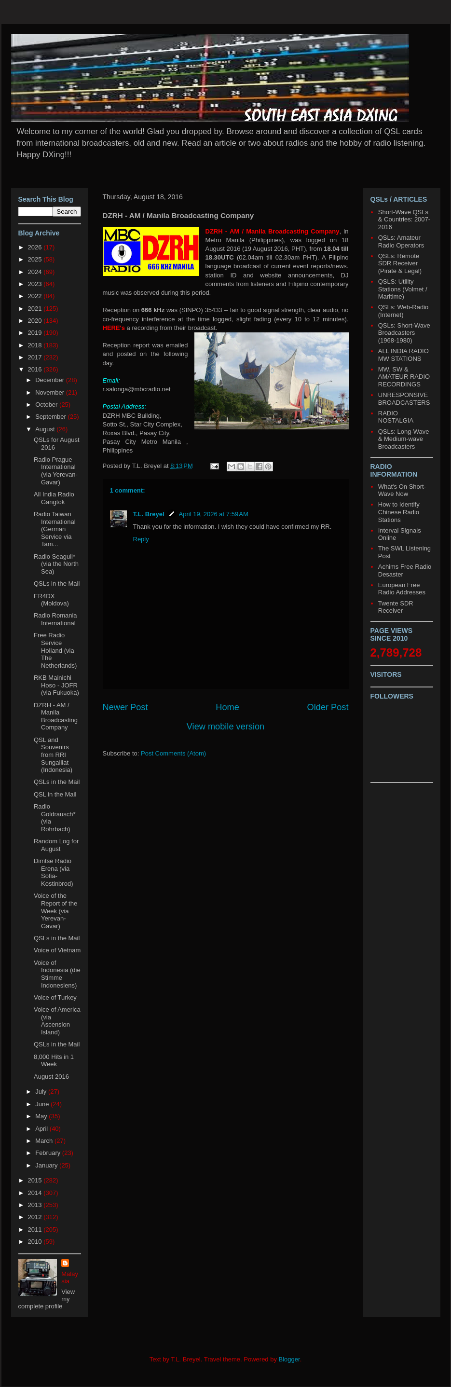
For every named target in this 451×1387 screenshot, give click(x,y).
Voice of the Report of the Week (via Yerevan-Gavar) (55, 910)
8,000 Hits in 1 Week (54, 1060)
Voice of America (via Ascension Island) (57, 1021)
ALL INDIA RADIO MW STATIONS (403, 354)
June (43, 1104)
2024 (36, 271)
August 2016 (51, 1076)
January (47, 1165)
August (45, 429)
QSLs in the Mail (57, 583)
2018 (36, 345)
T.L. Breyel (148, 514)
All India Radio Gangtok (54, 498)
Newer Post (125, 707)
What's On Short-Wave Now (402, 490)
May (42, 1116)
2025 (36, 259)
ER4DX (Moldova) (51, 599)
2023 (36, 284)
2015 (36, 1180)
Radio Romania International (55, 619)
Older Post (328, 707)
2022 (36, 296)
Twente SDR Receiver (395, 607)
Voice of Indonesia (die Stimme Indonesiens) (57, 974)
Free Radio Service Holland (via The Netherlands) (55, 650)
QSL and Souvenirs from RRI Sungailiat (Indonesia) (53, 754)
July (41, 1091)
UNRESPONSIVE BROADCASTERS (404, 398)
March (45, 1140)
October (47, 404)
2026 (36, 247)
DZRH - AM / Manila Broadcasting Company (56, 716)
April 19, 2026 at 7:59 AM (213, 514)
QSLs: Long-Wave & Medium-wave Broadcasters (403, 439)
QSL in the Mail (55, 794)
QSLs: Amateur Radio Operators (401, 241)
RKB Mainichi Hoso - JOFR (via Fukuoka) (56, 685)
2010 (36, 1241)
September (51, 416)
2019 (36, 332)
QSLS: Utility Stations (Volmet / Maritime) (402, 289)
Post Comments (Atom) (173, 753)
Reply (141, 539)
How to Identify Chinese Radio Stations (399, 512)
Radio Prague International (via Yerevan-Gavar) (56, 471)
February (48, 1152)
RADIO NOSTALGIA (395, 417)
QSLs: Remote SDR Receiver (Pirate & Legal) (400, 263)
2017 (36, 357)
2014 (36, 1192)
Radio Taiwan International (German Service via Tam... (55, 529)
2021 (36, 308)
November (50, 392)
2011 (36, 1229)
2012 (36, 1217)
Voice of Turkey (55, 997)
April (42, 1128)
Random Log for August (56, 845)
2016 (36, 369)
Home (227, 707)
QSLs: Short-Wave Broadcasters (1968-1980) (404, 333)
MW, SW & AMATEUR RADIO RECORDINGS (404, 377)
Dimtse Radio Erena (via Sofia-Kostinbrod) (53, 872)
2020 (36, 320)
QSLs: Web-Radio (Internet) (403, 310)
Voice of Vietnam (57, 950)
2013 (36, 1204)
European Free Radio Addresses (401, 588)
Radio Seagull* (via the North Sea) (56, 564)
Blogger (289, 1359)
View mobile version (225, 726)
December (50, 380)
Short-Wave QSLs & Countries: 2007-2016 (404, 219)
